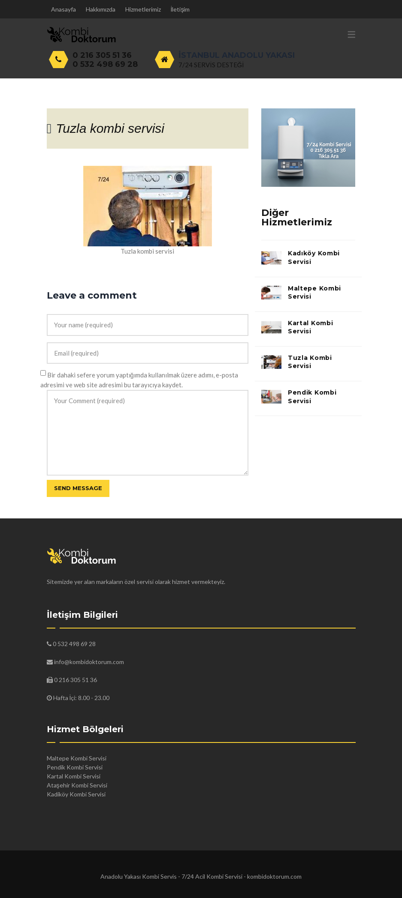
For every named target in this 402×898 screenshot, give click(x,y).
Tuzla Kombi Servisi (310, 362)
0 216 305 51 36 (102, 55)
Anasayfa (63, 9)
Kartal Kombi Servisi (310, 327)
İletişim (180, 9)
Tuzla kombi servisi (110, 128)
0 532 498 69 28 (105, 64)
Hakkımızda (100, 9)
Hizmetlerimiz (143, 9)
